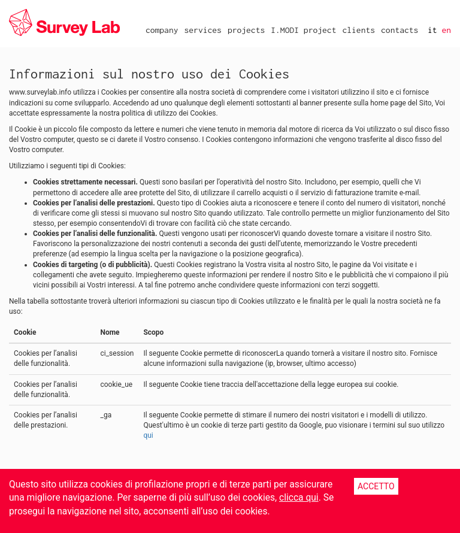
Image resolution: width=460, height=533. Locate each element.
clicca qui (299, 497)
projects (246, 30)
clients (358, 30)
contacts (399, 30)
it (432, 30)
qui (148, 435)
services (202, 30)
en (446, 30)
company (162, 30)
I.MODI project (303, 30)
